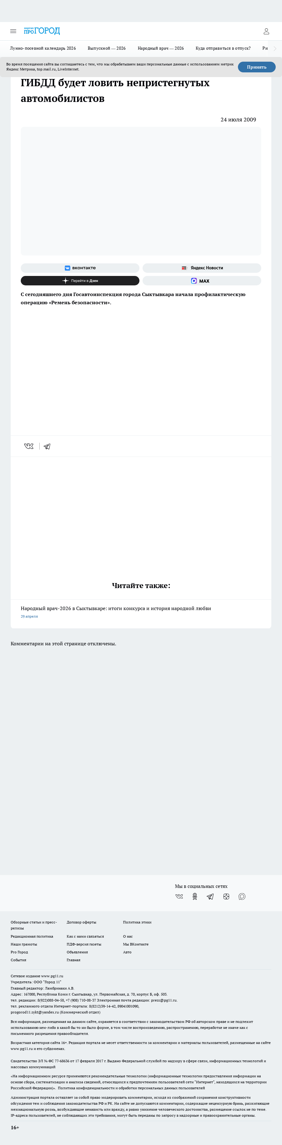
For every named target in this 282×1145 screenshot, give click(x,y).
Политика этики (137, 922)
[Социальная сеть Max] (202, 280)
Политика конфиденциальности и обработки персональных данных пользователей (131, 1088)
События (18, 959)
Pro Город (19, 952)
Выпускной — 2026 (107, 48)
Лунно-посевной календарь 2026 (43, 48)
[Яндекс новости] (202, 268)
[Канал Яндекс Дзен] (80, 280)
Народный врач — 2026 (161, 48)
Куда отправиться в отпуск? (223, 48)
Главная (73, 959)
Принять (257, 67)
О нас (128, 936)
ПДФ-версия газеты (84, 944)
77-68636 (62, 1060)
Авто (127, 952)
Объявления (77, 952)
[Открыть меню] (13, 31)
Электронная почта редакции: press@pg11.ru (137, 1000)
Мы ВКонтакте (136, 944)
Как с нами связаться (85, 936)
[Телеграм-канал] (210, 896)
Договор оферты (81, 922)
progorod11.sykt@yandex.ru (35, 1012)
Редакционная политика (32, 936)
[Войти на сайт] (266, 31)
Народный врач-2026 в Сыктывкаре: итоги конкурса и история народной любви (141, 612)
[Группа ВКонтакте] (80, 268)
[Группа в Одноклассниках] (195, 896)
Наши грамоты (24, 944)
